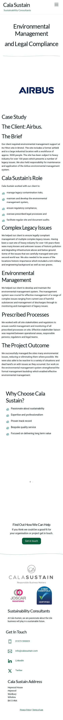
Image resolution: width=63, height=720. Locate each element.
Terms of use (37, 710)
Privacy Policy (25, 710)
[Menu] (56, 4)
